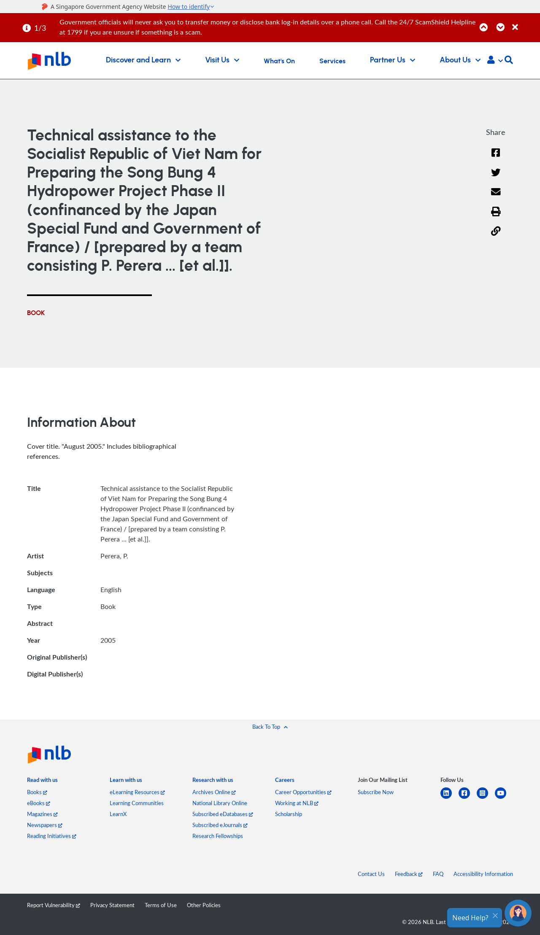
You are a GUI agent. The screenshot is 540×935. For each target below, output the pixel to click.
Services (332, 61)
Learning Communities (137, 803)
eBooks (38, 803)
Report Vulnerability (53, 905)
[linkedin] (449, 798)
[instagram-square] (486, 798)
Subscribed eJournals (220, 825)
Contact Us (371, 874)
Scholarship (288, 814)
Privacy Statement (112, 905)
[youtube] (504, 798)
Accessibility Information (483, 874)
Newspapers (44, 825)
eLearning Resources (137, 792)
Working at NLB (297, 803)
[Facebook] (496, 158)
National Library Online (219, 803)
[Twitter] (496, 178)
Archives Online (214, 792)
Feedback (409, 874)
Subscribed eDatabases (222, 814)
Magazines (42, 814)
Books (37, 792)
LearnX (118, 814)
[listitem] (42, 781)
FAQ (438, 874)
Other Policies (204, 905)
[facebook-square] (468, 798)
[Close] (525, 22)
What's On (279, 61)
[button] (495, 60)
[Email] (496, 197)
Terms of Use (161, 905)
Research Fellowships (217, 836)
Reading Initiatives (51, 836)
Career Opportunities (303, 792)
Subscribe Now (376, 792)
